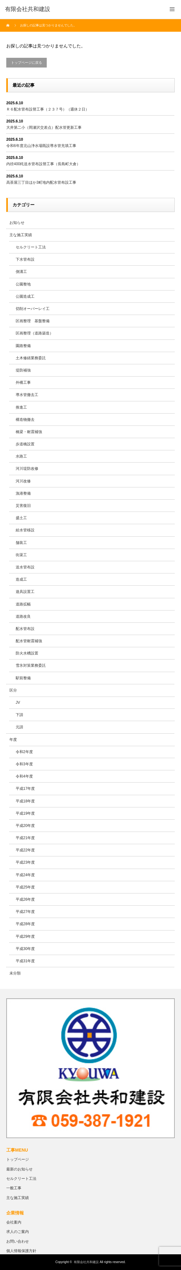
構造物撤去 (25, 419)
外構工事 (23, 382)
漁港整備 (23, 493)
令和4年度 (24, 776)
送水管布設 (25, 567)
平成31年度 (25, 961)
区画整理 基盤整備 (33, 321)
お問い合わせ (17, 1241)
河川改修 (23, 481)
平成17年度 (25, 788)
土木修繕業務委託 (31, 358)
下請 (19, 715)
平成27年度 (25, 911)
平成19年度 (25, 813)
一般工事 (13, 1188)
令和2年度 (24, 752)
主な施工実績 (20, 235)
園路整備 (23, 346)
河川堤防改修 (27, 468)
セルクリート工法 (31, 247)
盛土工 (21, 518)
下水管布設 (25, 259)
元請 (19, 727)
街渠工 (21, 555)
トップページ (17, 1159)
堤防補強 (23, 370)
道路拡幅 (23, 604)
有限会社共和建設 (86, 1262)
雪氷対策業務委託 (31, 665)
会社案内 (13, 1222)
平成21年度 (25, 838)
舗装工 (21, 542)
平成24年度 (25, 875)
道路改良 (23, 616)
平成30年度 (25, 949)
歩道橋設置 (25, 444)
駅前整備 (23, 678)
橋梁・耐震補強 (29, 432)
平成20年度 (25, 825)
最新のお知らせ (19, 1169)
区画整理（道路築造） (34, 333)
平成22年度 (25, 850)
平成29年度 (25, 936)
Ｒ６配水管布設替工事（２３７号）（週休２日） (47, 109)
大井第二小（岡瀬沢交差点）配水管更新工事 (44, 127)
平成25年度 (25, 887)
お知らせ (16, 222)
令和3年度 (24, 764)
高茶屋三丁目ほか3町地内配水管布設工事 (41, 182)
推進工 (21, 407)
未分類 (15, 973)
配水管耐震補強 (29, 641)
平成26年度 (25, 899)
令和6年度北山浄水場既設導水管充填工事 (41, 146)
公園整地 (23, 284)
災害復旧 (23, 505)
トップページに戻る (26, 62)
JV (18, 702)
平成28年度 (25, 924)
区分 (13, 690)
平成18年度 (25, 801)
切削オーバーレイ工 (33, 309)
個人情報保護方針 (21, 1251)
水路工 (21, 456)
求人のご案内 (17, 1231)
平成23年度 (25, 862)
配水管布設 (25, 629)
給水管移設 (25, 530)
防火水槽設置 (27, 653)
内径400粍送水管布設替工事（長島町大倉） (43, 164)
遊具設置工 (25, 591)
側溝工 (21, 271)
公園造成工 (25, 296)
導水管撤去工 (27, 395)
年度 (13, 739)
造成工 (21, 579)
